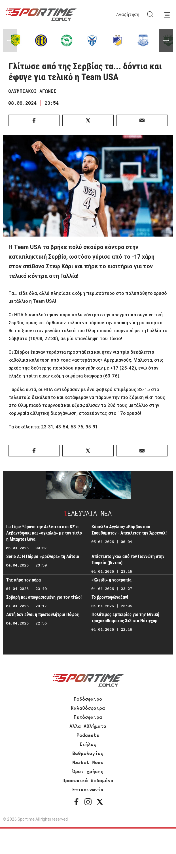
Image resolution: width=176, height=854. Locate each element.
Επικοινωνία (88, 789)
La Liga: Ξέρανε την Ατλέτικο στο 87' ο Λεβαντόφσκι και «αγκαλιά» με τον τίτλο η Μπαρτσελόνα (44, 533)
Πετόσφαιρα (88, 717)
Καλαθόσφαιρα (88, 708)
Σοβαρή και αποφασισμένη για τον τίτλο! (44, 597)
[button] (166, 40)
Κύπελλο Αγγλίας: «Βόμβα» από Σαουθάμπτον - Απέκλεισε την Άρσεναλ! (129, 530)
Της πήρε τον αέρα (23, 580)
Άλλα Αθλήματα (88, 726)
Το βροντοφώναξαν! (110, 597)
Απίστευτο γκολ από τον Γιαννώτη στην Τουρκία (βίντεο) (128, 559)
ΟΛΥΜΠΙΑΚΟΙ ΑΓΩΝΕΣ (33, 91)
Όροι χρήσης (88, 771)
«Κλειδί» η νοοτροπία (112, 580)
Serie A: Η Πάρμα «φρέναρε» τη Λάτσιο (42, 556)
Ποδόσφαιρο (88, 699)
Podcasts (88, 735)
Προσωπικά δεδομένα (88, 780)
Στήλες (88, 744)
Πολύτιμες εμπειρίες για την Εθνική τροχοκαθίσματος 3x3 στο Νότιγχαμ (125, 617)
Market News (88, 762)
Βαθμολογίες (88, 753)
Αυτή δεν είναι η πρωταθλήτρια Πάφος (42, 614)
